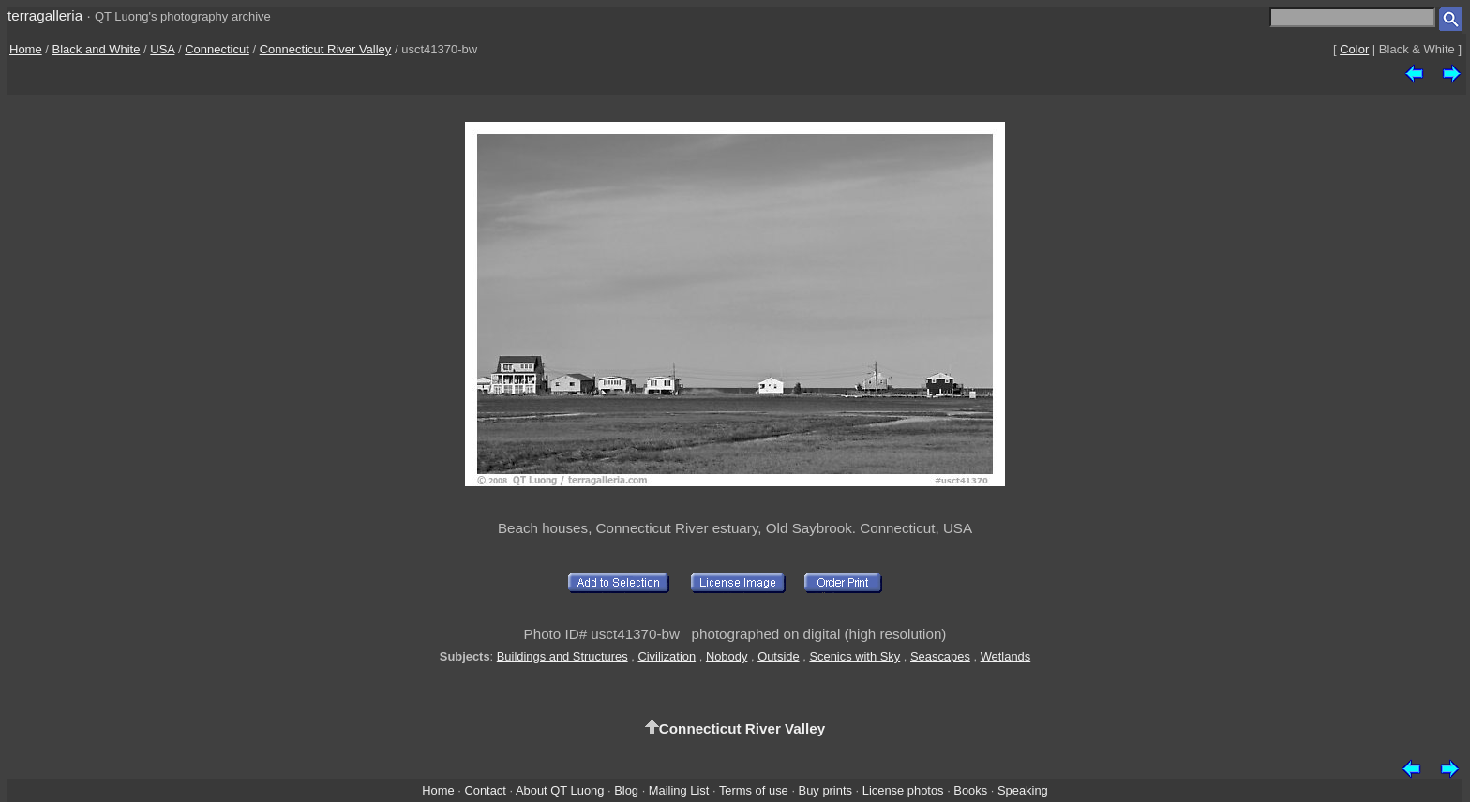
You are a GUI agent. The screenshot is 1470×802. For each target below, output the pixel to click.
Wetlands (1006, 656)
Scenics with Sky (854, 656)
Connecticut (217, 49)
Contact (484, 790)
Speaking (1023, 790)
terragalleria (45, 15)
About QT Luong (560, 790)
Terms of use (753, 790)
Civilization (667, 656)
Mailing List (679, 790)
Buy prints (825, 790)
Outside (778, 656)
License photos (903, 790)
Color (1354, 49)
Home (25, 49)
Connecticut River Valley (326, 49)
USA (162, 49)
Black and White (96, 49)
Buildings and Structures (562, 656)
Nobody (727, 656)
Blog (626, 790)
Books (970, 790)
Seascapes (940, 656)
